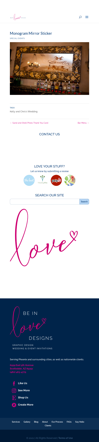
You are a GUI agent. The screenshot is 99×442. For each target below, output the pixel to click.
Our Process (57, 422)
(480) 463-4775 (18, 372)
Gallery (27, 422)
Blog (36, 422)
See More (21, 390)
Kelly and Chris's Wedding (23, 111)
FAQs (69, 422)
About (45, 422)
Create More (22, 404)
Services (16, 422)
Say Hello (79, 422)
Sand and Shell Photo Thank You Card (29, 123)
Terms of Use (65, 438)
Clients (48, 425)
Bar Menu (83, 123)
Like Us (19, 383)
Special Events (17, 38)
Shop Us (20, 397)
